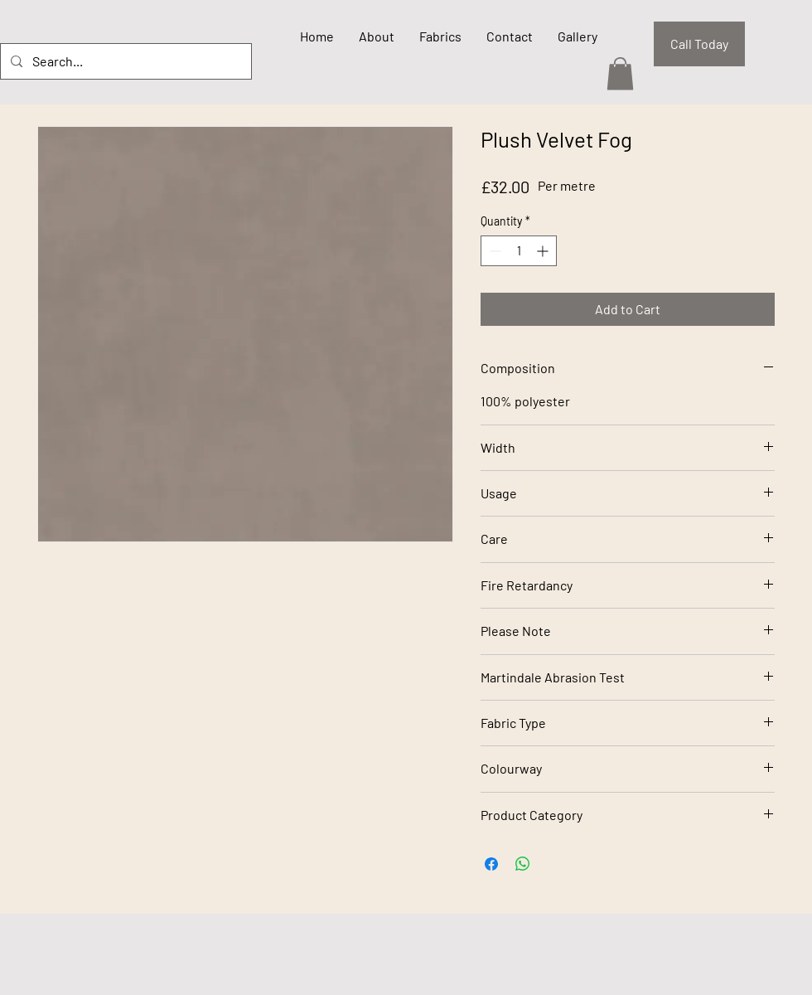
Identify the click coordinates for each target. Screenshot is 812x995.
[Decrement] (493, 250)
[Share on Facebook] (491, 864)
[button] (620, 73)
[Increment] (544, 250)
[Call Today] (699, 44)
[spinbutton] (519, 250)
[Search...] (124, 61)
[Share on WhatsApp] (523, 864)
